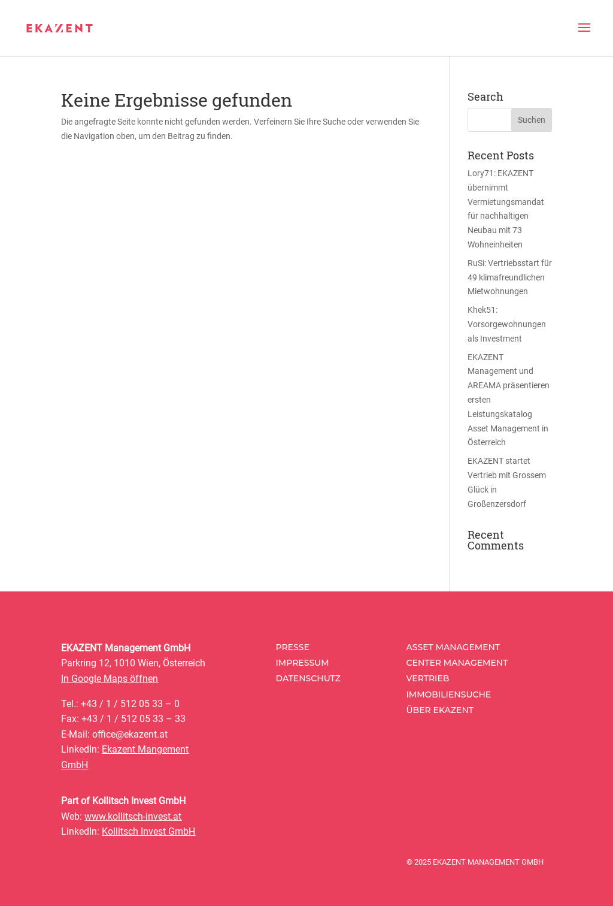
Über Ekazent (440, 710)
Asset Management (453, 647)
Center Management (457, 662)
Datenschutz (308, 678)
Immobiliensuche (448, 694)
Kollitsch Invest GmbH (148, 831)
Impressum (302, 662)
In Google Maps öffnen (109, 678)
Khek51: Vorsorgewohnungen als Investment (507, 324)
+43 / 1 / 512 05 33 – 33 (133, 718)
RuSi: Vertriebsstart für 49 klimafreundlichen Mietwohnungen (510, 277)
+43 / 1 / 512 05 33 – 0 (130, 703)
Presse (292, 647)
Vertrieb (428, 678)
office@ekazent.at (130, 734)
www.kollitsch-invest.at (132, 816)
